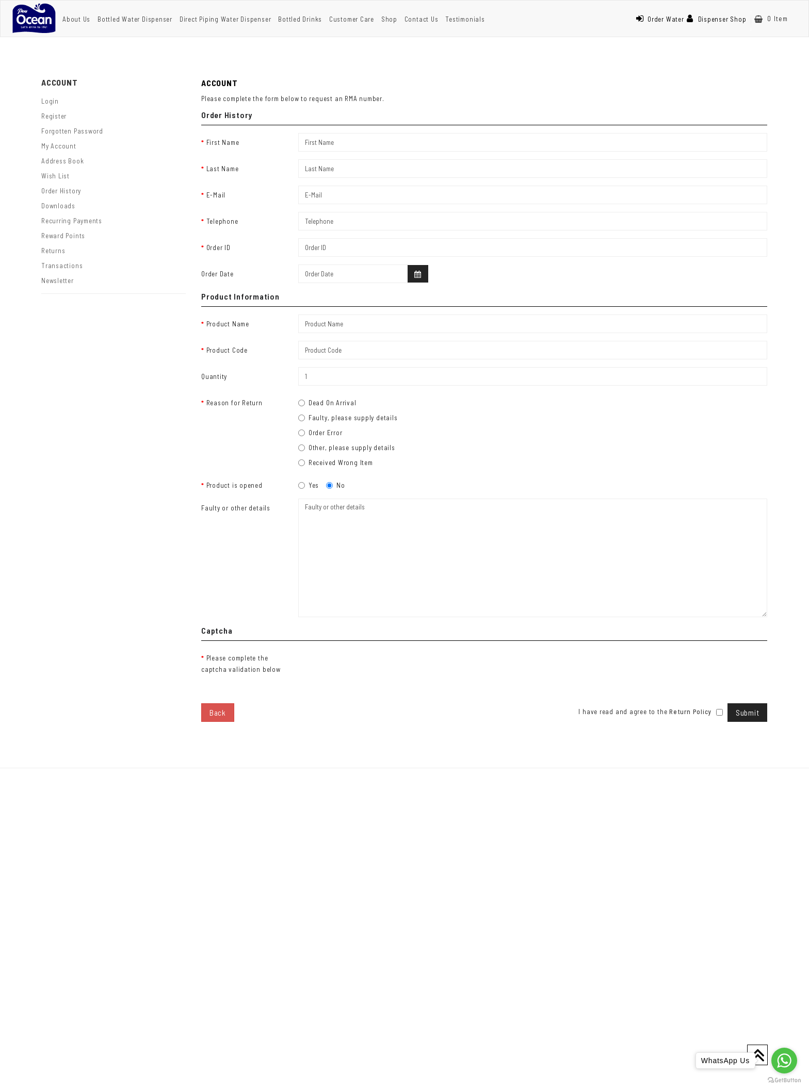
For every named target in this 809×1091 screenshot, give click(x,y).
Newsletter (57, 280)
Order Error (320, 432)
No (335, 485)
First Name (222, 142)
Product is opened (234, 485)
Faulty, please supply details (348, 418)
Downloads (58, 206)
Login (50, 101)
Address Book (62, 161)
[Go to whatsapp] (784, 1060)
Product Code (227, 350)
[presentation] (376, 669)
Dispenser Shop (717, 19)
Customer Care (351, 19)
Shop (389, 19)
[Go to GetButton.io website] (784, 1080)
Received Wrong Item (335, 462)
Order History (61, 191)
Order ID (218, 247)
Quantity (214, 376)
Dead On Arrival (327, 403)
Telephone (222, 221)
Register (54, 116)
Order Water (660, 19)
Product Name (227, 324)
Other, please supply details (346, 447)
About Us (76, 19)
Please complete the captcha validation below (241, 663)
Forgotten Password (72, 131)
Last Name (222, 168)
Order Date (217, 274)
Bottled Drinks (300, 19)
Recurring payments (71, 221)
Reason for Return (234, 403)
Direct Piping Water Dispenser (225, 19)
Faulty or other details (235, 508)
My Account (58, 146)
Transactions (62, 265)
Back (217, 712)
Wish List (55, 176)
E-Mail (216, 195)
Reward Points (63, 236)
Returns (53, 250)
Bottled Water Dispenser (135, 19)
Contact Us (422, 19)
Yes (308, 485)
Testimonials (464, 19)
